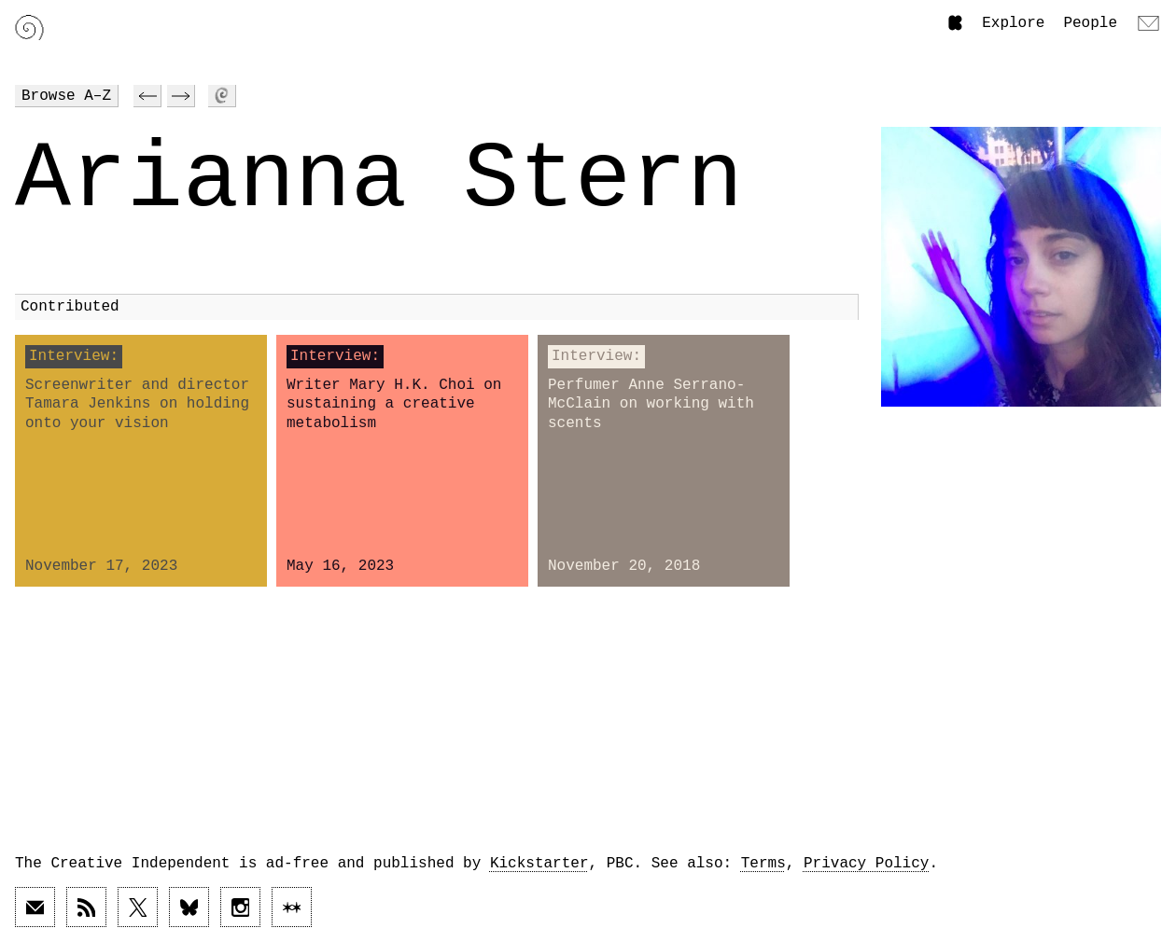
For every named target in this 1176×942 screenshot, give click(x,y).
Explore (1013, 23)
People (1090, 23)
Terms (763, 863)
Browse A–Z (66, 96)
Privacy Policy (866, 863)
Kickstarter (539, 863)
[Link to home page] (29, 27)
